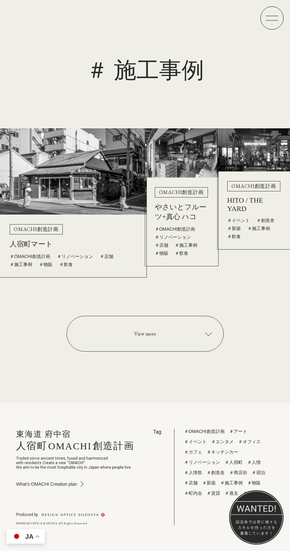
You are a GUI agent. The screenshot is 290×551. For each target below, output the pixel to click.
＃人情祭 (193, 472)
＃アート (238, 431)
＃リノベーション (75, 255)
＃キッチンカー (222, 452)
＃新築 (234, 227)
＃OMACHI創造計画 (30, 255)
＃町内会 (193, 493)
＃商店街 (238, 472)
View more (145, 333)
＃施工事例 (21, 263)
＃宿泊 (258, 472)
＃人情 (254, 462)
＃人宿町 (234, 462)
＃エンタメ (222, 441)
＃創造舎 (266, 219)
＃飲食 (66, 263)
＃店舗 (106, 255)
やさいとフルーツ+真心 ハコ (180, 211)
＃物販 (45, 263)
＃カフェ (193, 452)
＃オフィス (249, 441)
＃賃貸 (213, 493)
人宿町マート (31, 243)
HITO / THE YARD (245, 204)
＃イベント (238, 219)
